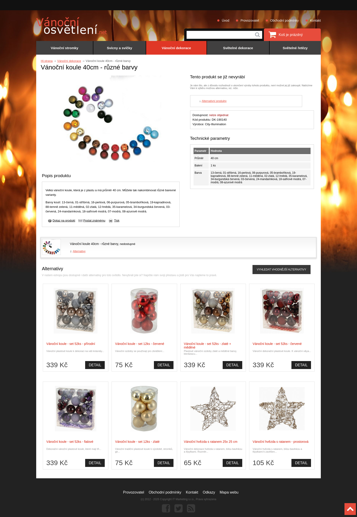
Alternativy (79, 251)
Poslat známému (94, 220)
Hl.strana (47, 61)
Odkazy (209, 492)
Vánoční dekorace (69, 61)
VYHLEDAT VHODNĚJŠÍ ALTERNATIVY (281, 269)
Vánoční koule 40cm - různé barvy (94, 244)
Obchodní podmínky (284, 20)
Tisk (116, 220)
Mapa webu (229, 492)
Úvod (225, 20)
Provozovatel (249, 20)
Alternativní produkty (214, 101)
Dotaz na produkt (64, 220)
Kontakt (315, 20)
